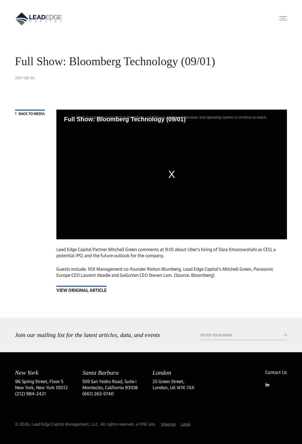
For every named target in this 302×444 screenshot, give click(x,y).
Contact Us (276, 372)
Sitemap (168, 424)
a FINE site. (146, 424)
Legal (186, 424)
